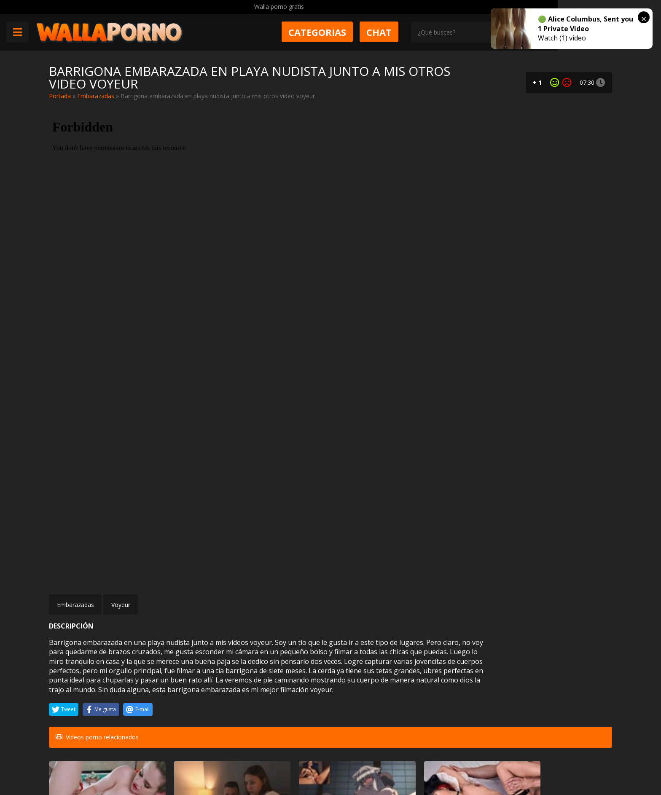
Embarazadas (95, 96)
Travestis (483, 672)
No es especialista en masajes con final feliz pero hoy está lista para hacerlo (89, 595)
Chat (432, 32)
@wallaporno (580, 762)
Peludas (388, 579)
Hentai (295, 579)
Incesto (199, 579)
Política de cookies (272, 764)
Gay (584, 672)
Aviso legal (171, 764)
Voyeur (120, 363)
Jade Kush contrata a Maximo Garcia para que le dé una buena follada (374, 595)
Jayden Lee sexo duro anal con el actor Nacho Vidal (88, 688)
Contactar (170, 749)
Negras (294, 672)
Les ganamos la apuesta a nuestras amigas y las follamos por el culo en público (184, 688)
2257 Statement (332, 764)
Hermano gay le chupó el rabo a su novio (563, 688)
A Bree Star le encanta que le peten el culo (377, 688)
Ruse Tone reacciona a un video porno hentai (278, 595)
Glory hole (481, 579)
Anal (107, 672)
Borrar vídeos (216, 764)
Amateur (102, 579)
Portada (60, 96)
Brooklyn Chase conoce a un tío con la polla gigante (568, 595)
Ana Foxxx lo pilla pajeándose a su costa (274, 688)
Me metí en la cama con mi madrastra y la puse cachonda (185, 595)
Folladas (579, 579)
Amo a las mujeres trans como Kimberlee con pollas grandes (470, 688)
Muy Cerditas (175, 734)
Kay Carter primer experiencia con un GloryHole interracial (473, 595)
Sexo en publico (189, 672)
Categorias (370, 32)
